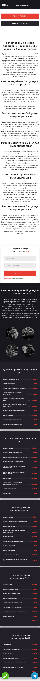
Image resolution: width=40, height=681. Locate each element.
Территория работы (20, 23)
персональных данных (17, 278)
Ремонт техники (20, 16)
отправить (20, 273)
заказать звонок (22, 5)
